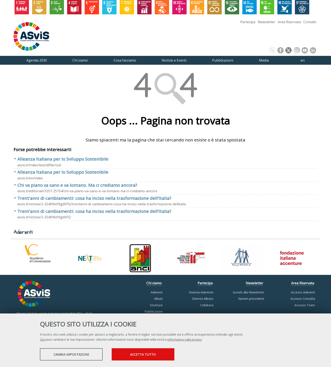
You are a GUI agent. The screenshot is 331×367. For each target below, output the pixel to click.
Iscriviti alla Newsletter (248, 292)
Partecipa (247, 22)
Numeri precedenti (251, 299)
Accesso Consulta (302, 299)
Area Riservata (289, 22)
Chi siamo (154, 283)
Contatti (309, 22)
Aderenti (157, 292)
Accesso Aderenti (303, 292)
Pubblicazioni (153, 311)
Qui (42, 339)
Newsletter (266, 22)
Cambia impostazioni (73, 354)
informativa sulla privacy (184, 339)
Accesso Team (304, 305)
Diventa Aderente (201, 292)
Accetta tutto (149, 354)
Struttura (156, 305)
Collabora (206, 305)
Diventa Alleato (202, 299)
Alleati (158, 299)
